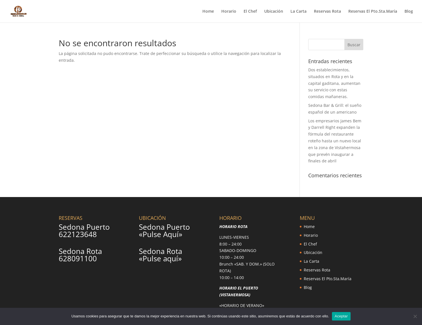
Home (208, 11)
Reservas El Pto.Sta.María (372, 11)
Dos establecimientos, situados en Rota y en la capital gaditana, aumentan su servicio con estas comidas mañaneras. (334, 83)
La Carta (298, 11)
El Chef (250, 11)
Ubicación (273, 11)
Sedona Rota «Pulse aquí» (160, 255)
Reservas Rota (327, 11)
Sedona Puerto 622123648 (84, 230)
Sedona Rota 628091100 (80, 255)
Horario (228, 11)
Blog (408, 11)
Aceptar (341, 316)
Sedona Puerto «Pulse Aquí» (164, 230)
